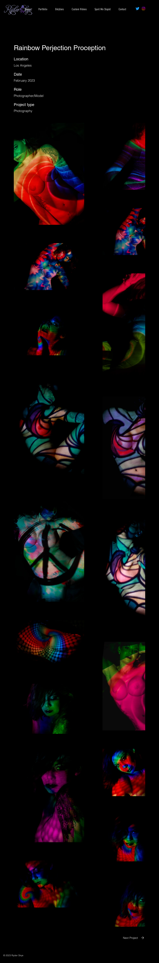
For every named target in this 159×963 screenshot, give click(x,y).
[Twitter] (137, 8)
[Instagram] (143, 8)
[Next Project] (134, 937)
